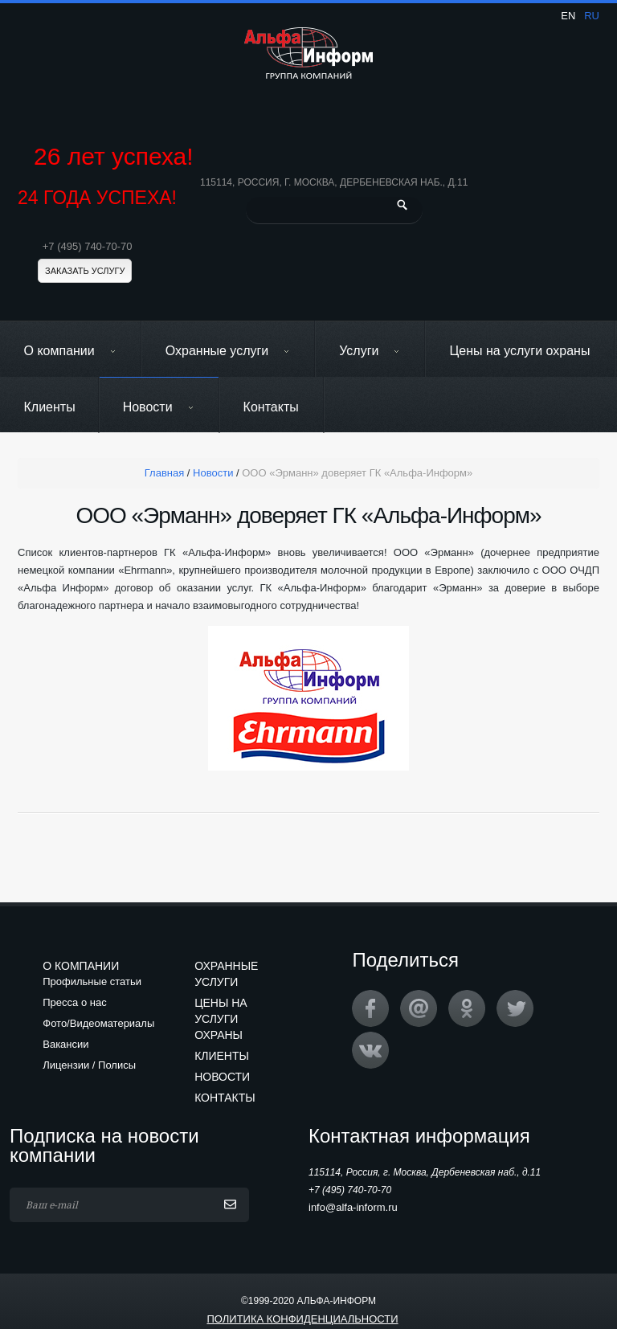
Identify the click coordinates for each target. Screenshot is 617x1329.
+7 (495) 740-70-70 (88, 246)
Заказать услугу (85, 271)
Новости (158, 407)
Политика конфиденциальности (302, 1319)
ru (591, 16)
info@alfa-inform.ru (353, 1207)
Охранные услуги (228, 351)
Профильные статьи (92, 981)
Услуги (369, 351)
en (568, 16)
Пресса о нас (74, 1002)
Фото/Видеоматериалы (98, 1023)
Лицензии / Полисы (89, 1065)
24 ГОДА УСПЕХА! (97, 198)
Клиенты (50, 407)
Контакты (271, 407)
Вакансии (65, 1044)
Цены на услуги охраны (519, 351)
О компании (70, 351)
